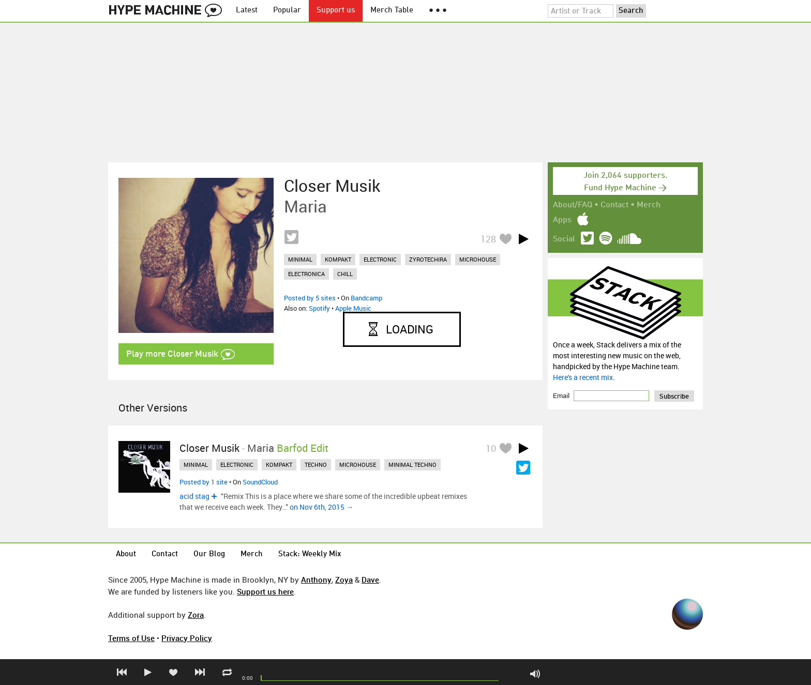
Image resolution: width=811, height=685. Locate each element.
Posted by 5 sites (310, 297)
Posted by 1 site (203, 481)
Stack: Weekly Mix (309, 554)
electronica (306, 274)
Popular (287, 10)
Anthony (316, 579)
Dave (370, 579)
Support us (336, 10)
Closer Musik (332, 185)
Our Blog (209, 554)
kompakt (338, 259)
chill (345, 274)
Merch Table (391, 10)
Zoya (344, 579)
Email (562, 395)
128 (488, 238)
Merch (648, 205)
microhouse (477, 259)
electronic (380, 259)
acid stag (194, 496)
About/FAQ (572, 205)
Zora (196, 615)
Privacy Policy (186, 638)
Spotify (319, 308)
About (126, 554)
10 (491, 448)
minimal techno (412, 464)
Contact (614, 205)
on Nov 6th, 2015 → (321, 507)
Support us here (265, 591)
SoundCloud (260, 481)
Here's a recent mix (583, 377)
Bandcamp (366, 297)
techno (316, 464)
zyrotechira (428, 259)
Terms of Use (131, 638)
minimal (300, 259)
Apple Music (353, 308)
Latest (247, 10)
